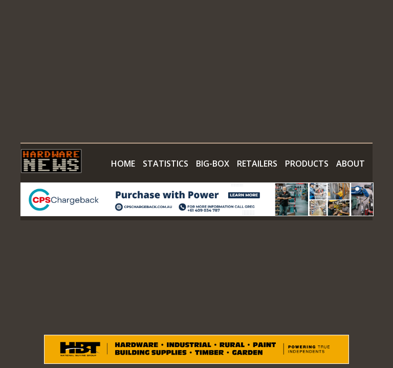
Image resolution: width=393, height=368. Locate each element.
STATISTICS (165, 163)
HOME (123, 163)
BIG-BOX (212, 163)
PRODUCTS (307, 163)
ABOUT (350, 163)
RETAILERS (257, 163)
